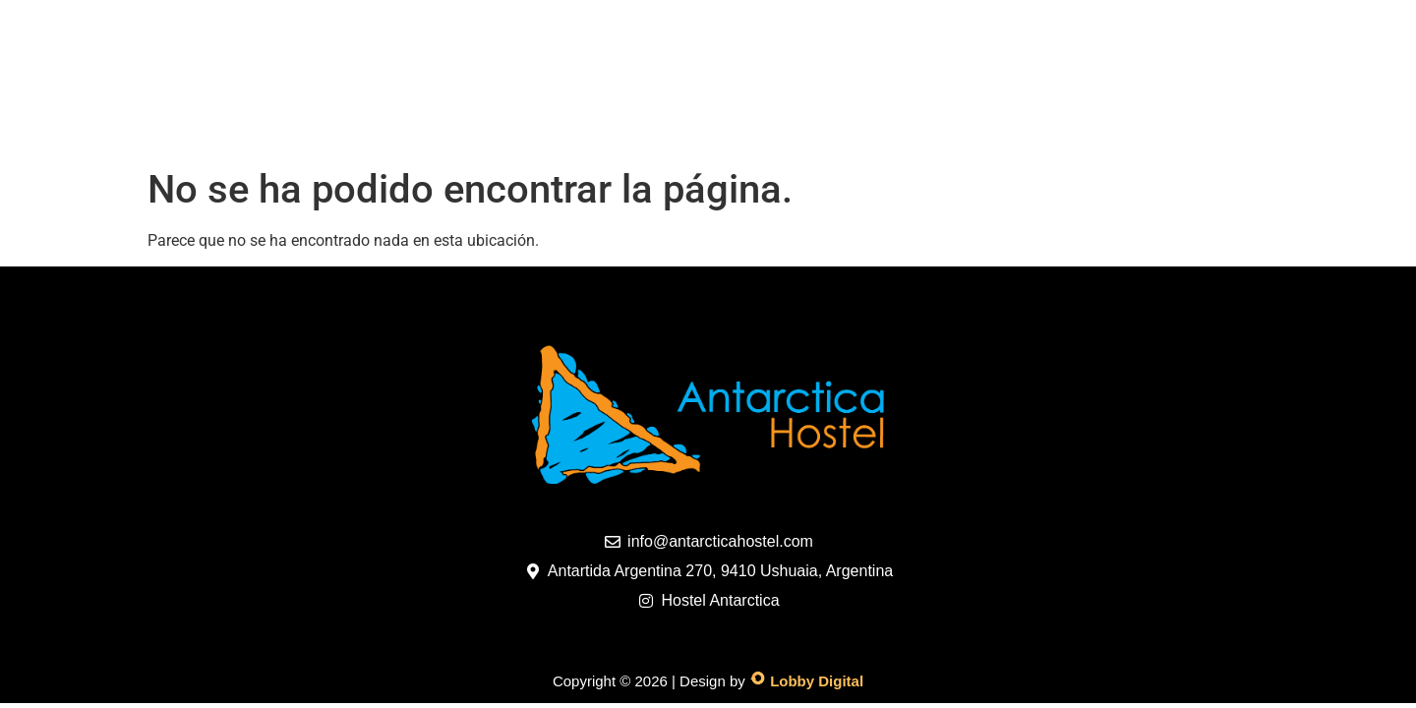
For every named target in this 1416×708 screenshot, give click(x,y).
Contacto (793, 127)
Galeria (509, 127)
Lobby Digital (816, 681)
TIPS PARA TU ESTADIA (1099, 127)
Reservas (922, 127)
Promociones (646, 127)
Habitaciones (373, 127)
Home (247, 127)
